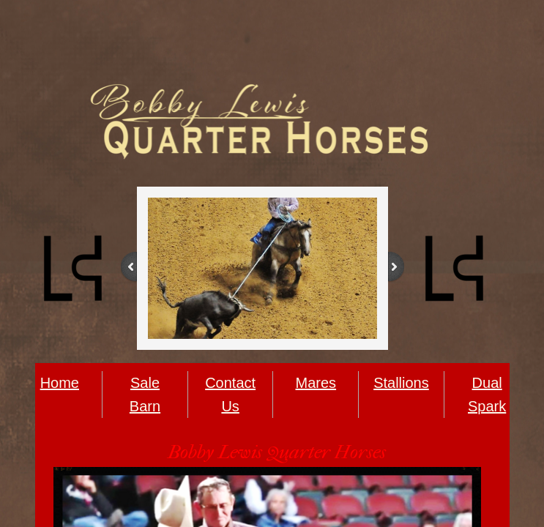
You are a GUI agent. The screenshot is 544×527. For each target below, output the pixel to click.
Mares (316, 383)
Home (59, 383)
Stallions (401, 383)
